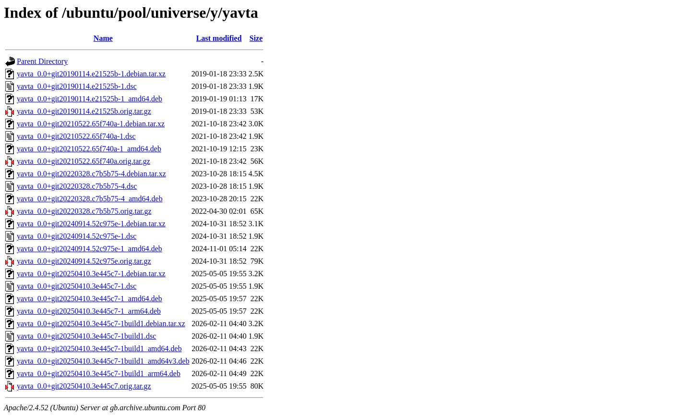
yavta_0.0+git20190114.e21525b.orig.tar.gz (84, 111)
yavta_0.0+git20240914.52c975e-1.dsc (76, 236)
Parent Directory (42, 61)
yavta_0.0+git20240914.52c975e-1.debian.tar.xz (91, 224)
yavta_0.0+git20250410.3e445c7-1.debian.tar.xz (91, 273)
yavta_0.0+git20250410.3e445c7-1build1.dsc (86, 336)
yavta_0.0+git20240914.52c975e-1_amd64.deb (89, 249)
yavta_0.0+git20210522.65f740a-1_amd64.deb (89, 149)
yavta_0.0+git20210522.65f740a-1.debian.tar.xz (91, 124)
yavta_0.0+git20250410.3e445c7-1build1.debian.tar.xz (101, 323)
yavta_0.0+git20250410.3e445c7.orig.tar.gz (84, 386)
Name (103, 38)
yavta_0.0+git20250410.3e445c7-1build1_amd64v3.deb (103, 361)
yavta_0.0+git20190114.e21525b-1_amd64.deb (89, 99)
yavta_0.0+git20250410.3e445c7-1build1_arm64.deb (98, 373)
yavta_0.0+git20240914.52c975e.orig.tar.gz (84, 261)
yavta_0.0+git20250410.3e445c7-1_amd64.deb (89, 298)
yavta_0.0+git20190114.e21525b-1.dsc (77, 86)
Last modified (219, 38)
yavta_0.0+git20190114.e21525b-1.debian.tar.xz (91, 74)
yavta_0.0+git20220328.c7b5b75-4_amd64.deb (90, 199)
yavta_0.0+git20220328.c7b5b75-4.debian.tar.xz (91, 174)
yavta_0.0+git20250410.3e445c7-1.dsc (76, 286)
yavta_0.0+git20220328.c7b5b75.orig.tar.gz (84, 211)
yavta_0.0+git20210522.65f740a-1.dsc (76, 136)
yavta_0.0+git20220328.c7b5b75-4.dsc (77, 186)
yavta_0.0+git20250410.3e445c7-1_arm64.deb (89, 311)
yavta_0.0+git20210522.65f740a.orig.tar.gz (83, 161)
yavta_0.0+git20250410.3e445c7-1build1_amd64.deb (99, 348)
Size (256, 38)
